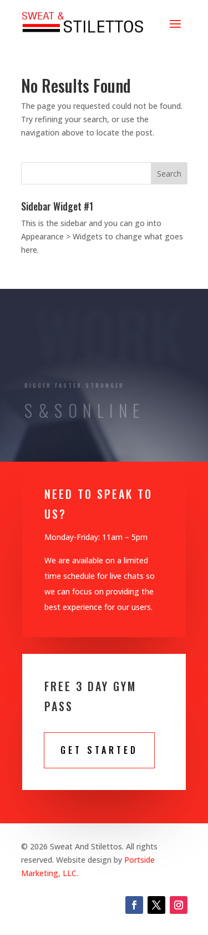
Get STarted (99, 750)
